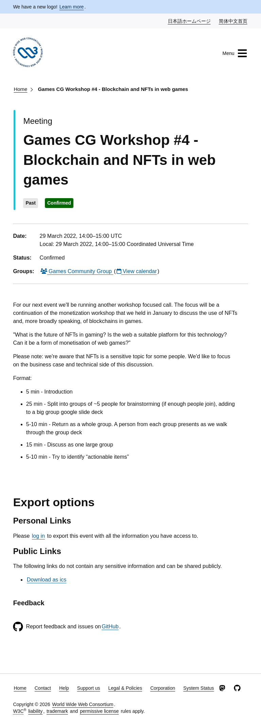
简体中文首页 (233, 21)
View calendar (137, 271)
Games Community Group (77, 271)
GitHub (110, 626)
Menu (235, 53)
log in (38, 536)
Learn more (71, 6)
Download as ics (47, 580)
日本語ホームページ (189, 21)
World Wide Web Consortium (82, 704)
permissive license (99, 711)
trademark (57, 711)
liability (35, 711)
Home (20, 89)
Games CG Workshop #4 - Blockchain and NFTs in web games (113, 89)
